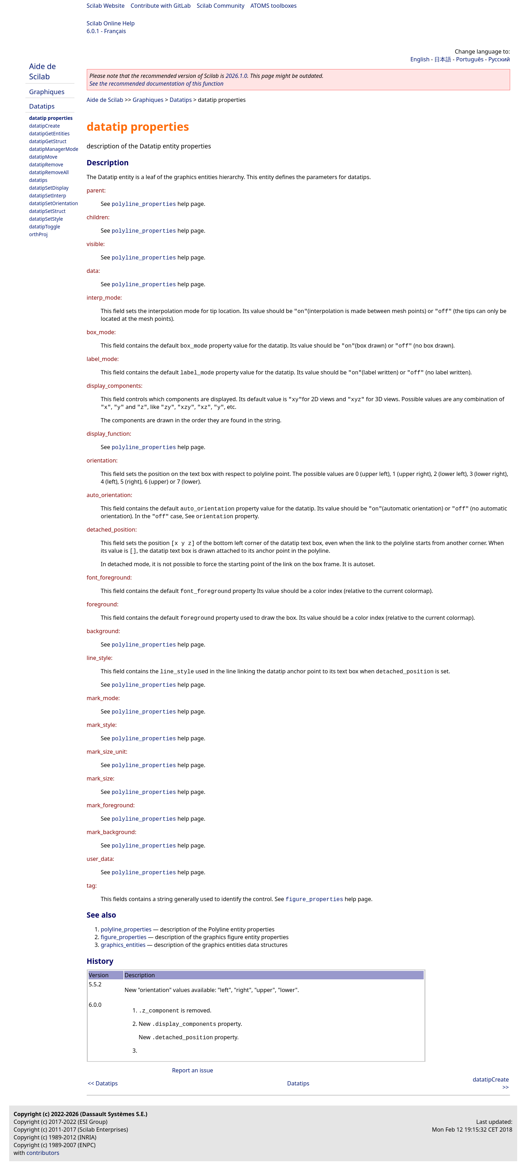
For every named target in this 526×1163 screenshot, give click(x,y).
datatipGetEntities (49, 133)
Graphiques (47, 91)
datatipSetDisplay (49, 187)
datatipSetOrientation (53, 203)
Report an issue (192, 1070)
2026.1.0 (236, 76)
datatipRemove (46, 164)
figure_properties (314, 899)
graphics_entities (123, 945)
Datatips (42, 106)
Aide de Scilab (42, 71)
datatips (38, 180)
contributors (42, 1153)
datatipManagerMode (54, 149)
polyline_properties (144, 204)
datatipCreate (44, 125)
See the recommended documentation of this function (157, 83)
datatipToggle (44, 226)
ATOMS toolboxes (273, 6)
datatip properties (51, 118)
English (419, 59)
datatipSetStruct (47, 211)
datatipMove (43, 156)
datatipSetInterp (47, 195)
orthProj (38, 234)
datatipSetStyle (46, 218)
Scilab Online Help (111, 23)
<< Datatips (103, 1083)
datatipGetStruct (48, 141)
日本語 (442, 59)
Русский (499, 59)
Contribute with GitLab (161, 6)
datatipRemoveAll (49, 172)
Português (470, 59)
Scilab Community (220, 6)
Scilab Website (106, 6)
